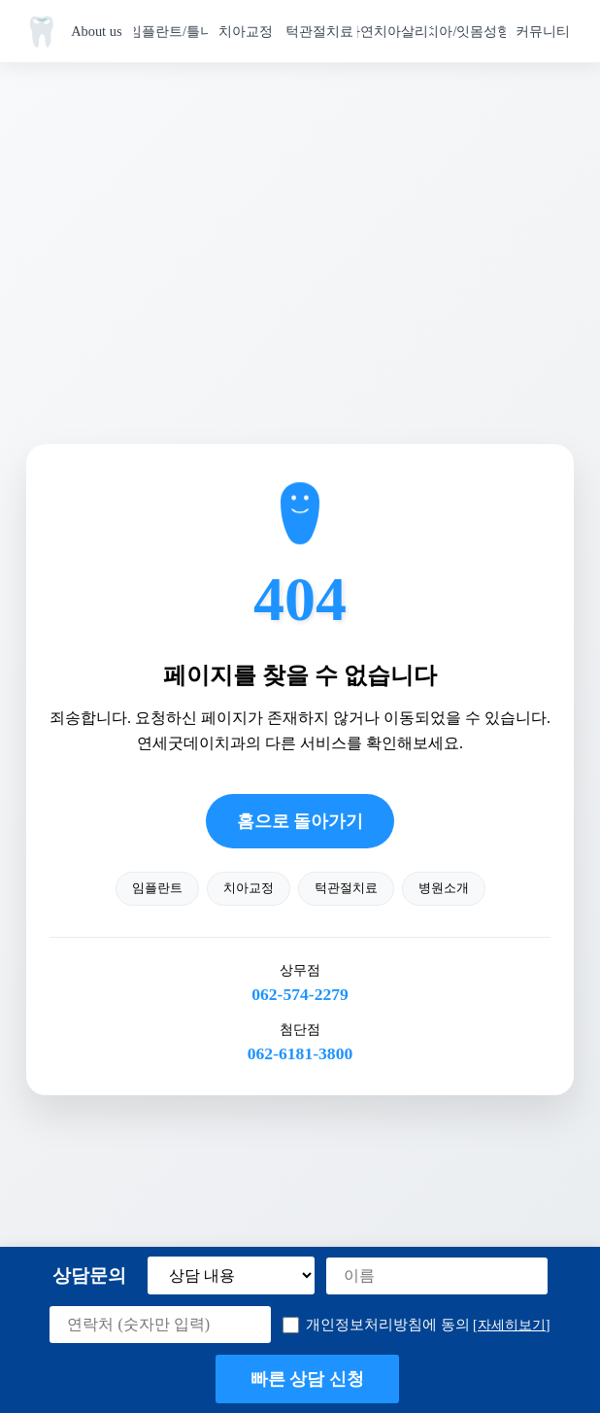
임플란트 (157, 888)
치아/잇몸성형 (468, 31)
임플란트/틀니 (171, 31)
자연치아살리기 (394, 31)
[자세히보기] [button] (511, 1324)
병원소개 (443, 888)
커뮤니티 (543, 31)
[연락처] (160, 1324)
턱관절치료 (319, 31)
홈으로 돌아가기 (300, 821)
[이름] (437, 1276)
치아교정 (245, 31)
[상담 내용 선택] (231, 1275)
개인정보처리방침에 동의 (416, 1325)
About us (96, 31)
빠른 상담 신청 (307, 1379)
